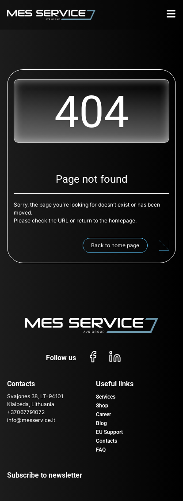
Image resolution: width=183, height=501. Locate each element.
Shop (102, 406)
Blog (101, 423)
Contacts (106, 441)
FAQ (101, 450)
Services (105, 397)
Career (103, 414)
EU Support (109, 432)
